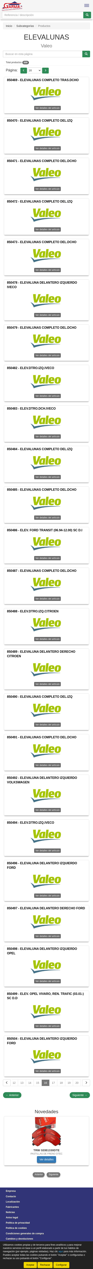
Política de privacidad (18, 1222)
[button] (23, 71)
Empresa (11, 1191)
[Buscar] (87, 15)
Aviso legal (12, 1217)
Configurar (61, 1265)
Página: (12, 70)
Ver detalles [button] (46, 1159)
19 (69, 1082)
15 (37, 1082)
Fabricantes (12, 1207)
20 (76, 1082)
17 (53, 1082)
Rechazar (45, 1265)
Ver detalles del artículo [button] (47, 108)
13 (21, 1082)
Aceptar (30, 1265)
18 (61, 1082)
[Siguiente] (86, 1082)
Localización (13, 1201)
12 (14, 1082)
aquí (60, 1251)
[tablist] (46, 1147)
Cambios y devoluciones (19, 1238)
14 (29, 1082)
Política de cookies (16, 1228)
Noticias (10, 1212)
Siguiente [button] (53, 1174)
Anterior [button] (39, 1174)
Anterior (12, 1095)
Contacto (11, 1196)
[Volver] (7, 1082)
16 (45, 1082)
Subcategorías (25, 25)
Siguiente (79, 1095)
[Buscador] (42, 15)
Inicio (9, 25)
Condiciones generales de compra (25, 1233)
